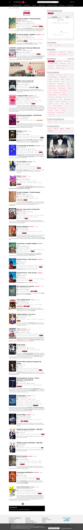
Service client (28, 519)
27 (53, 34)
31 (62, 34)
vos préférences (36, 527)
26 (67, 32)
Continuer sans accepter (66, 528)
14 (55, 29)
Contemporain (27, 5)
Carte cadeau (70, 5)
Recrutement (11, 520)
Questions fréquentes (30, 520)
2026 (62, 20)
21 (55, 32)
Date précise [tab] (54, 17)
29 (53, 24)
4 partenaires (18, 527)
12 (67, 27)
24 (62, 32)
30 (55, 24)
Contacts (10, 523)
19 (67, 29)
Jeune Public (61, 5)
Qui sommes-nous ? (12, 519)
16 (60, 29)
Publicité (43, 520)
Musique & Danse (41, 5)
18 (65, 29)
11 (65, 27)
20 (53, 32)
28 (55, 34)
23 (60, 32)
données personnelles (32, 521)
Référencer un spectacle (46, 519)
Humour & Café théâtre (52, 5)
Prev (54, 20)
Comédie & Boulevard (17, 5)
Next (67, 20)
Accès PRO (44, 521)
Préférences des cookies (30, 523)
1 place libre (50, 13)
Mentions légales (12, 521)
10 (69, 13)
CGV (26, 521)
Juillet (58, 20)
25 (65, 32)
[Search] (46, 2)
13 (53, 29)
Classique (34, 5)
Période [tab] (67, 17)
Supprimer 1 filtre (70, 58)
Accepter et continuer (53, 528)
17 (62, 29)
